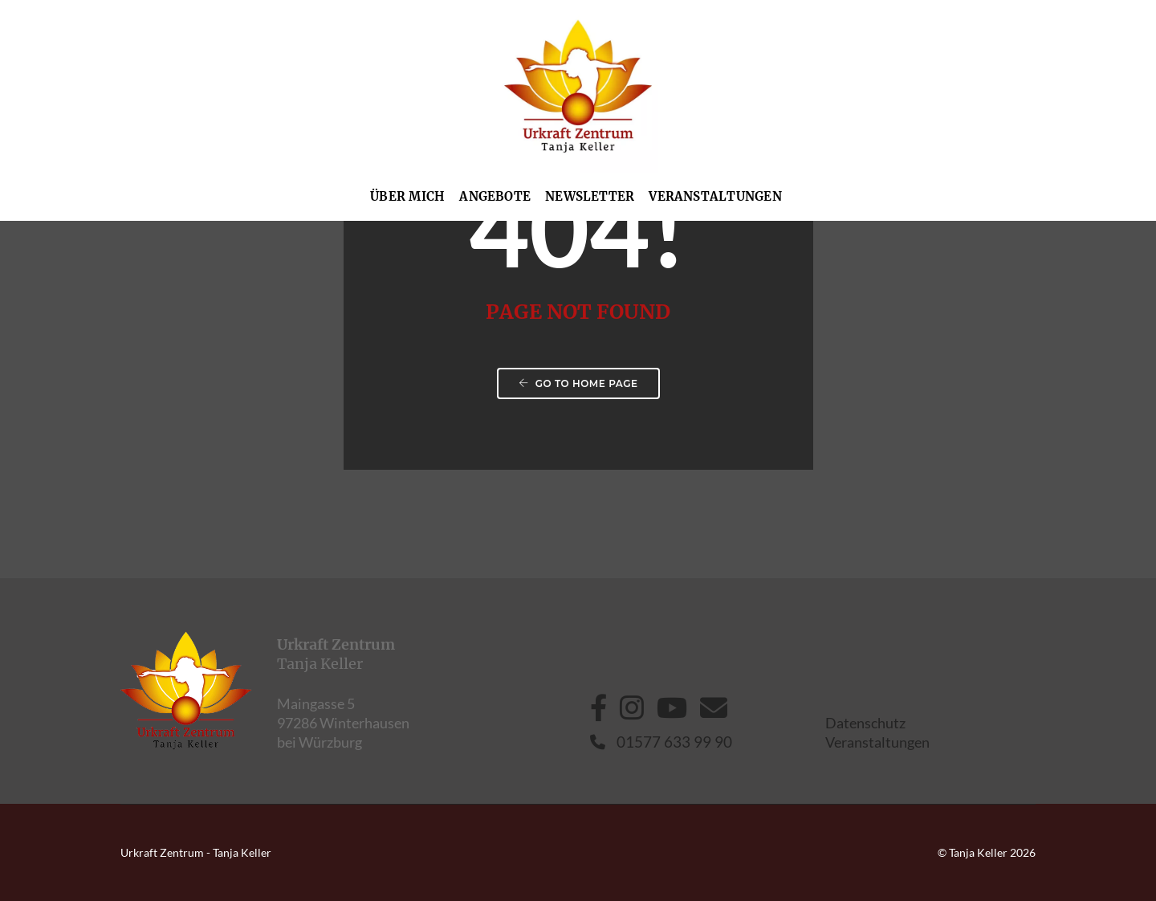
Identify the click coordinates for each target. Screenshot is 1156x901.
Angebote (495, 196)
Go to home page (578, 383)
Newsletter (589, 196)
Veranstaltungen (715, 196)
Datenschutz (865, 723)
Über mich (407, 196)
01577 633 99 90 (661, 741)
